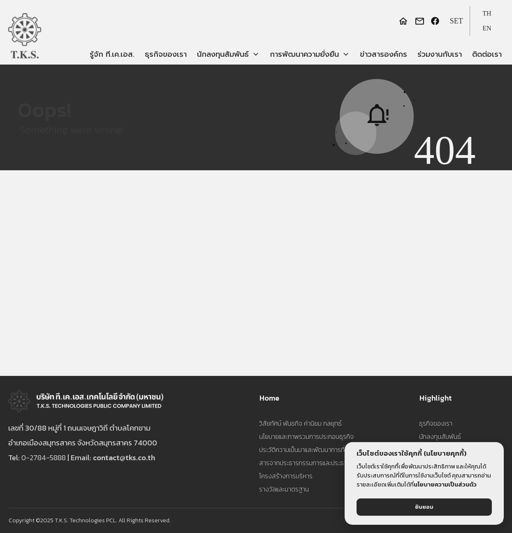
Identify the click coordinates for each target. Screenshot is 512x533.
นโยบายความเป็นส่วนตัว (445, 484)
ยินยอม (424, 507)
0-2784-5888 (43, 457)
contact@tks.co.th (124, 457)
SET (456, 21)
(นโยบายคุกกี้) (445, 453)
